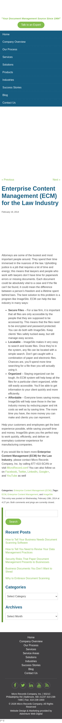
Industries (8, 79)
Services (7, 57)
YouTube (12, 475)
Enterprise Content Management (23, 494)
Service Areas (31, 653)
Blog (5, 95)
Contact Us (9, 102)
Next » (56, 179)
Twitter (22, 471)
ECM (4, 494)
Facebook (11, 471)
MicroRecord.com (17, 467)
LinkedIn (32, 471)
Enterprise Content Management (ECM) (32, 490)
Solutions (7, 64)
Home (6, 34)
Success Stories (11, 87)
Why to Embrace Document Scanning (27, 578)
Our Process (9, 49)
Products (7, 72)
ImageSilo (48, 494)
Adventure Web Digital (31, 713)
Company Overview (14, 41)
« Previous (8, 179)
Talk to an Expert (31, 24)
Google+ (44, 471)
